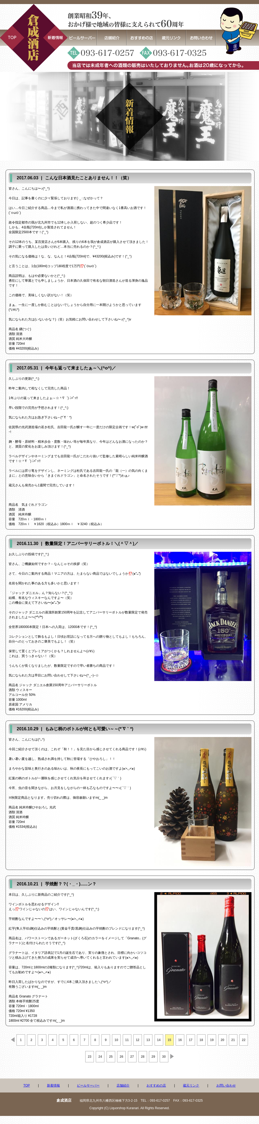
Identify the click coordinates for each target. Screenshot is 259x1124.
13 (148, 1040)
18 (201, 1040)
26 (121, 1057)
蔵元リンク (191, 1085)
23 (89, 1057)
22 (244, 1040)
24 (100, 1057)
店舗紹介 (123, 1085)
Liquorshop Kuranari (124, 1108)
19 (212, 1040)
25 (111, 1057)
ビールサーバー (88, 1085)
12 (137, 1040)
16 (180, 1040)
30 (164, 1057)
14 (159, 1040)
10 (116, 1040)
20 (222, 1040)
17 (190, 1040)
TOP (26, 1085)
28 (142, 1057)
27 (132, 1057)
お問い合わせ (226, 1085)
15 (169, 1040)
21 (233, 1040)
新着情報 (53, 1085)
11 (127, 1040)
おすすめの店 (156, 1085)
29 (153, 1057)
